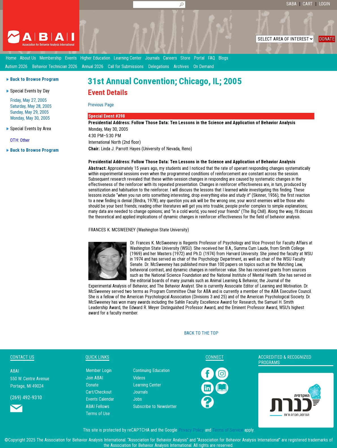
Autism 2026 (16, 66)
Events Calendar (100, 399)
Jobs (137, 399)
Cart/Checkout (99, 392)
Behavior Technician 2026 (54, 66)
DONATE (326, 39)
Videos (139, 378)
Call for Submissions (126, 66)
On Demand (203, 66)
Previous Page (101, 104)
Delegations (158, 66)
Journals (140, 392)
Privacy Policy (191, 430)
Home (11, 58)
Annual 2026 (92, 66)
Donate (92, 385)
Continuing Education (151, 370)
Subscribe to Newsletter (155, 406)
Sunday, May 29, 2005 (29, 112)
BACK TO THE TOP (201, 333)
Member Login (99, 370)
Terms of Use (98, 413)
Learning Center (147, 385)
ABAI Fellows (97, 406)
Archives (181, 66)
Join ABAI (94, 378)
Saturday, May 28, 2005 (31, 106)
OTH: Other (20, 140)
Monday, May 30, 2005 (30, 118)
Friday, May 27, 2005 (28, 100)
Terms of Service (227, 430)
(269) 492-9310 (26, 397)
